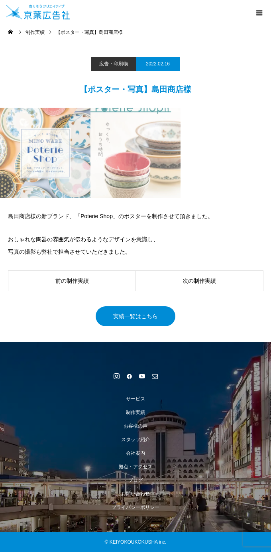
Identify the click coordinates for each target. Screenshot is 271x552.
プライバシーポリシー (135, 507)
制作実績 (135, 412)
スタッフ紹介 (135, 439)
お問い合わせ (135, 494)
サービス (135, 399)
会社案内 (135, 453)
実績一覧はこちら (135, 316)
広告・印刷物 (113, 64)
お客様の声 (135, 426)
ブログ (135, 480)
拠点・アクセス (135, 466)
